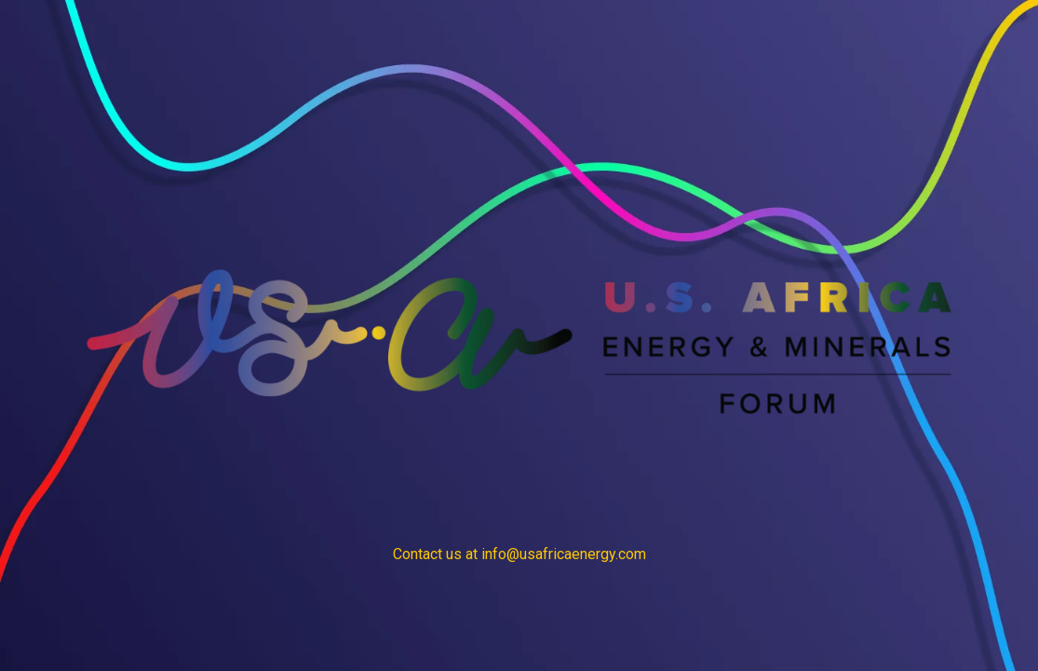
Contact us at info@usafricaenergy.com (519, 554)
